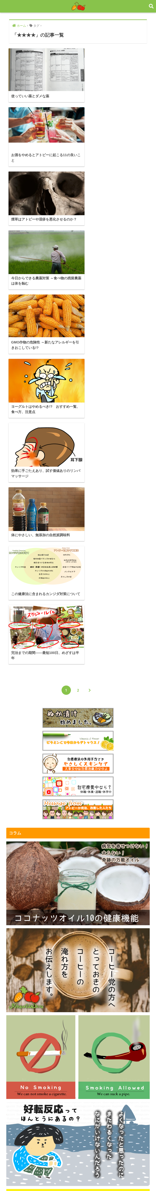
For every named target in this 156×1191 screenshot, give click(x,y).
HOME (78, 1174)
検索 (145, 1122)
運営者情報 (17, 1067)
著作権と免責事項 (22, 1054)
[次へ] (89, 361)
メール (13, 1074)
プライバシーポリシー (25, 1061)
